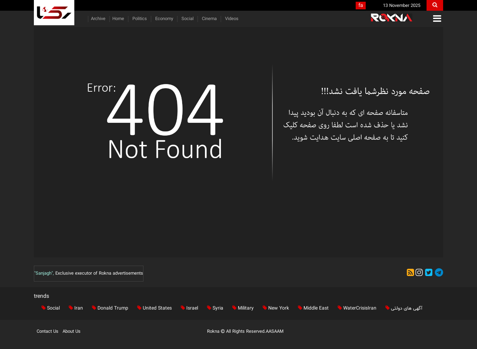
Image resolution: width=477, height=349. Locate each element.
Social (187, 19)
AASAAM (274, 332)
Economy (163, 19)
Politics (139, 19)
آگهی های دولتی (402, 308)
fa (360, 5)
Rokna (216, 332)
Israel (188, 308)
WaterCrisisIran (355, 308)
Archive (98, 19)
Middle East (312, 308)
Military (242, 308)
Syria (213, 308)
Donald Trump (108, 308)
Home (118, 19)
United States (153, 308)
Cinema (208, 19)
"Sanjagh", (44, 273)
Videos (231, 19)
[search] (435, 5)
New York (274, 308)
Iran (74, 308)
